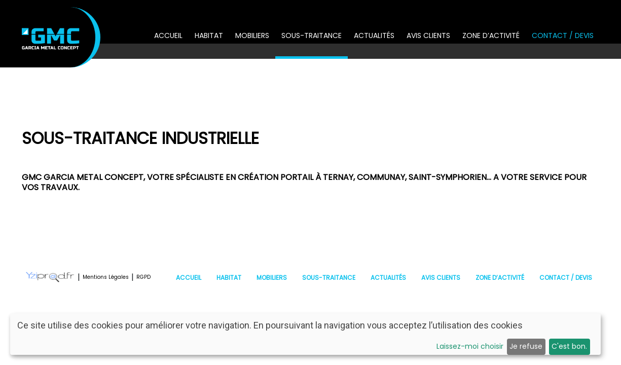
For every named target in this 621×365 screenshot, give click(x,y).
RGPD (143, 277)
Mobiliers (252, 35)
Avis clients (428, 35)
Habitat (209, 35)
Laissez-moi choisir (469, 346)
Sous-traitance (311, 35)
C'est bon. (569, 346)
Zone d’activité (491, 35)
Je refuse (525, 346)
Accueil (168, 35)
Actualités (374, 35)
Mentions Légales (106, 277)
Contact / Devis (563, 35)
